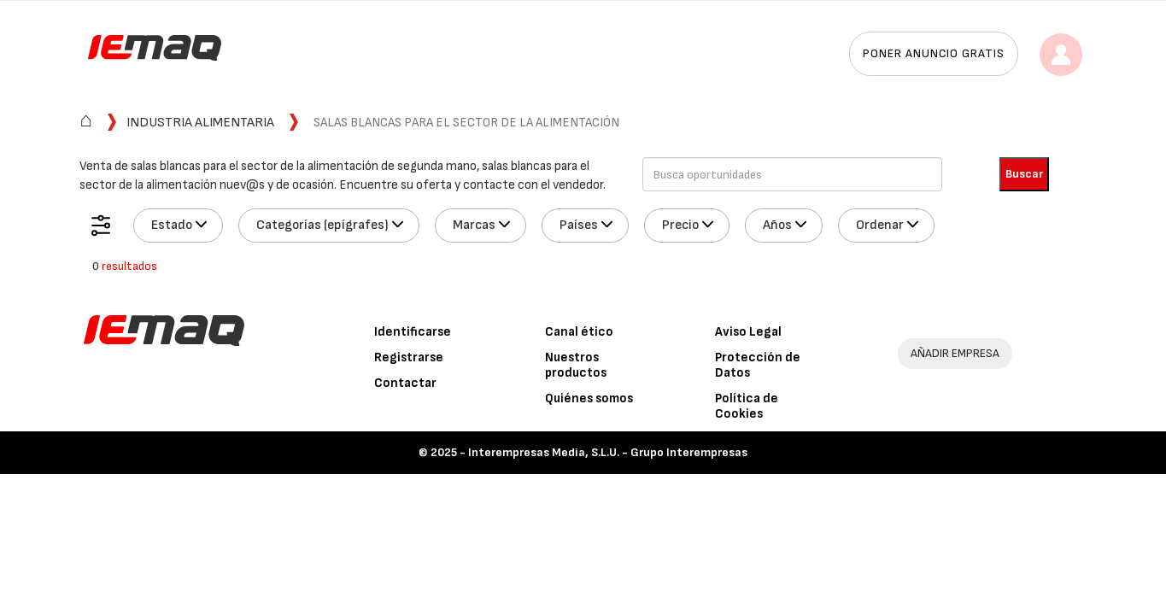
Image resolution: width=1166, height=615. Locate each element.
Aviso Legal (748, 332)
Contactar (405, 383)
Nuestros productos (575, 365)
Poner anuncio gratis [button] (934, 53)
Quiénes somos (589, 398)
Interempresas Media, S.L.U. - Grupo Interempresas (607, 452)
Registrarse (408, 357)
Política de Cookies (746, 406)
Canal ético (579, 332)
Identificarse (412, 332)
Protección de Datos (757, 365)
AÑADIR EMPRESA (955, 353)
